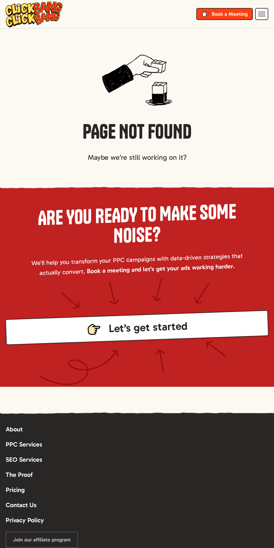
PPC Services (24, 444)
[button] (261, 14)
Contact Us (21, 505)
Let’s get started (148, 327)
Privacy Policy (25, 520)
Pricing (15, 490)
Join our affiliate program (42, 540)
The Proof (19, 475)
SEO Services (24, 459)
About (14, 429)
